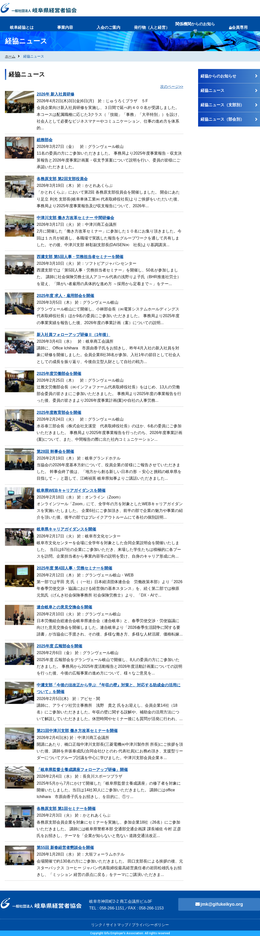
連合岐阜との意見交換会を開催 (64, 607)
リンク (96, 925)
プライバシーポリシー (150, 925)
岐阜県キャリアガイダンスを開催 (66, 529)
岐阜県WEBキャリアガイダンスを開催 (71, 490)
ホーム (10, 56)
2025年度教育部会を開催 (59, 412)
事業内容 (65, 27)
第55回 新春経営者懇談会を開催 (65, 847)
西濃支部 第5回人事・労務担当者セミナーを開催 (80, 257)
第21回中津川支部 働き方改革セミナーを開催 (77, 731)
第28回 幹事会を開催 (55, 451)
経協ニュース (212, 90)
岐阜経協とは (22, 27)
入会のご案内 (108, 27)
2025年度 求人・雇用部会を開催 (65, 296)
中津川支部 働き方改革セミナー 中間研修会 (75, 218)
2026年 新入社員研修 (55, 94)
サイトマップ (117, 925)
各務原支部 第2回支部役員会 (62, 179)
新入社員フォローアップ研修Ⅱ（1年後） (73, 335)
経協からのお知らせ (218, 76)
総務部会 (44, 140)
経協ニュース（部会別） (222, 119)
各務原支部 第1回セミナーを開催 (66, 808)
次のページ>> (171, 86)
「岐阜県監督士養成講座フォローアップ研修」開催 (82, 770)
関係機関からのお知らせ (195, 27)
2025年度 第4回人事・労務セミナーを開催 (74, 568)
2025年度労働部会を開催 (59, 373)
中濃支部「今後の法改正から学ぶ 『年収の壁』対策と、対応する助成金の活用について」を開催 (108, 688)
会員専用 (238, 27)
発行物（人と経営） (152, 27)
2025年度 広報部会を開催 (59, 646)
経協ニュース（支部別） (222, 105)
